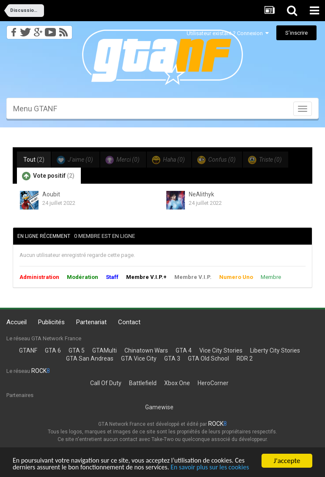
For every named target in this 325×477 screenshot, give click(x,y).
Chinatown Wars (146, 350)
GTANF (28, 350)
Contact (129, 322)
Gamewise (159, 407)
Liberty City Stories (275, 350)
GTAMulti (104, 350)
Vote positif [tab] (48, 176)
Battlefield (143, 383)
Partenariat (91, 322)
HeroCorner (213, 383)
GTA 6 (53, 350)
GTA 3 (172, 358)
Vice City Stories (220, 350)
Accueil (16, 322)
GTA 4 (184, 350)
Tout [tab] (33, 159)
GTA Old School (208, 358)
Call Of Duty (105, 383)
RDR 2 (245, 358)
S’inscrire (296, 33)
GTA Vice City (139, 358)
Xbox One (177, 383)
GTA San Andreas (89, 358)
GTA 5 (77, 350)
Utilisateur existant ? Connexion (228, 33)
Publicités (51, 322)
